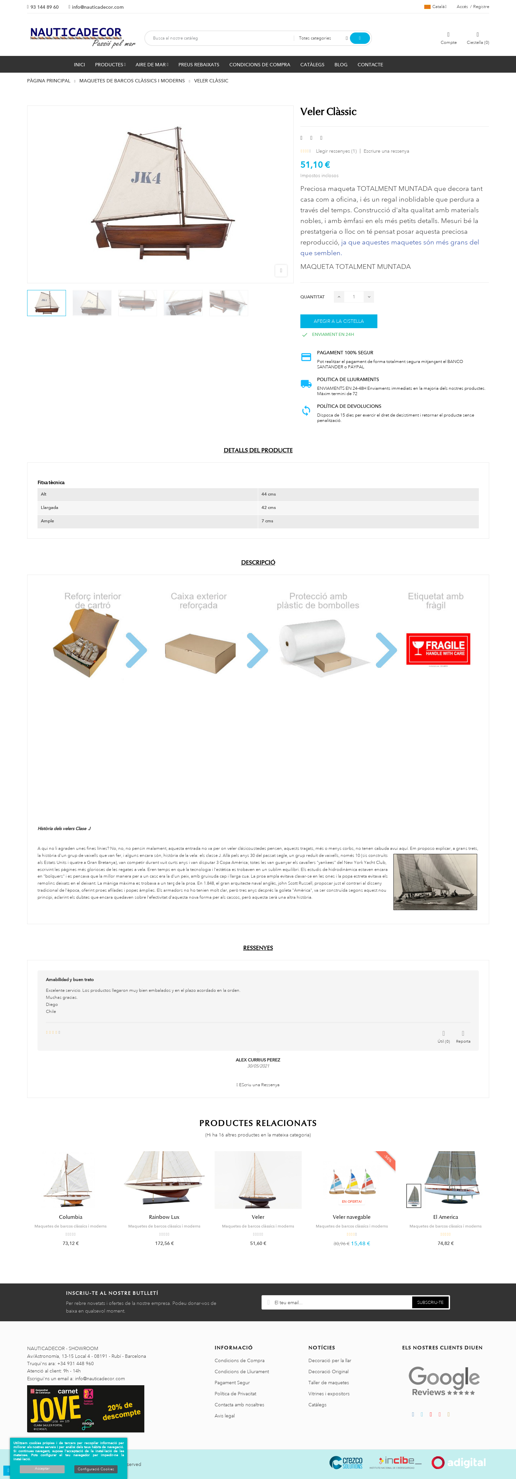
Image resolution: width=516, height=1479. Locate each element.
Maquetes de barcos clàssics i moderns (70, 1226)
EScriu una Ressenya (258, 1085)
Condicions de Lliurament (242, 1372)
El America (445, 1217)
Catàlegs (317, 1405)
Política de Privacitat (235, 1394)
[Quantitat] (354, 297)
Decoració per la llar (329, 1360)
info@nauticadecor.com (98, 7)
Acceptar (42, 1468)
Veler (258, 1217)
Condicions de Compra (240, 1360)
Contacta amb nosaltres (239, 1405)
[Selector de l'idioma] (435, 6)
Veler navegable (352, 1217)
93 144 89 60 (44, 7)
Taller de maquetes (328, 1383)
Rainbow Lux (164, 1217)
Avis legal (225, 1416)
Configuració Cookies (96, 1469)
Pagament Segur (232, 1383)
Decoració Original (328, 1372)
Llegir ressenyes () (336, 151)
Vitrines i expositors (329, 1394)
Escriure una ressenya (386, 151)
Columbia (70, 1217)
